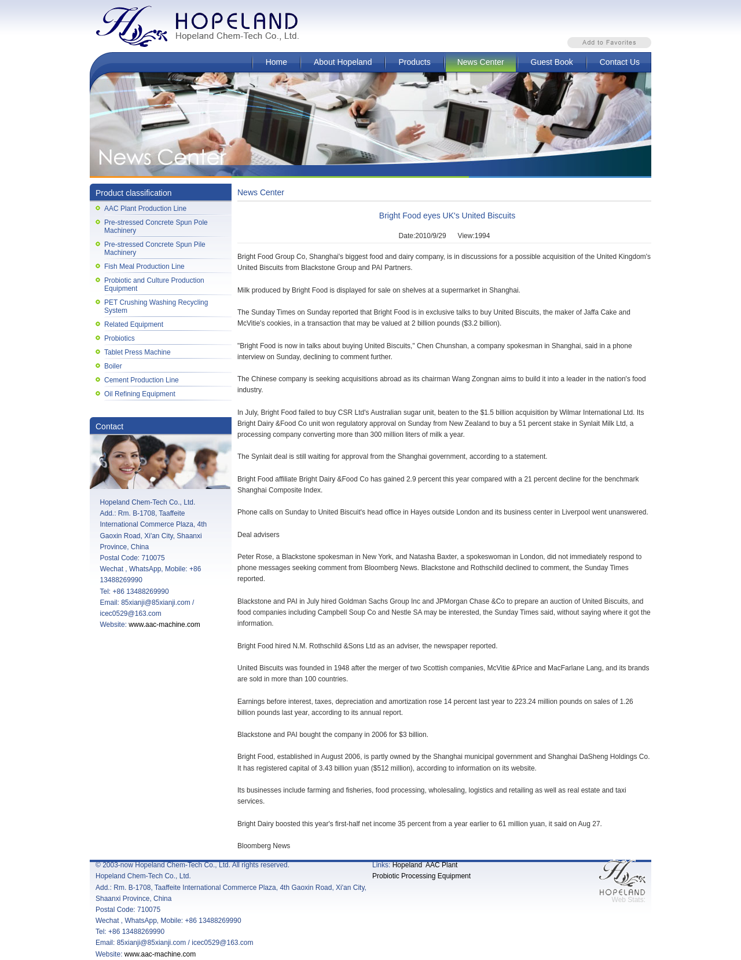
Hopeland (407, 865)
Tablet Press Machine (137, 352)
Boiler (113, 366)
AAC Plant (441, 865)
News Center (480, 62)
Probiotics (119, 338)
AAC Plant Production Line (145, 209)
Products (414, 62)
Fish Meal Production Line (144, 266)
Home (276, 62)
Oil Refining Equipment (139, 394)
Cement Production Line (141, 380)
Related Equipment (133, 324)
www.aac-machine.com (164, 624)
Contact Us (620, 62)
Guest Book (552, 62)
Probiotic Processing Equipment (421, 876)
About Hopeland (343, 62)
